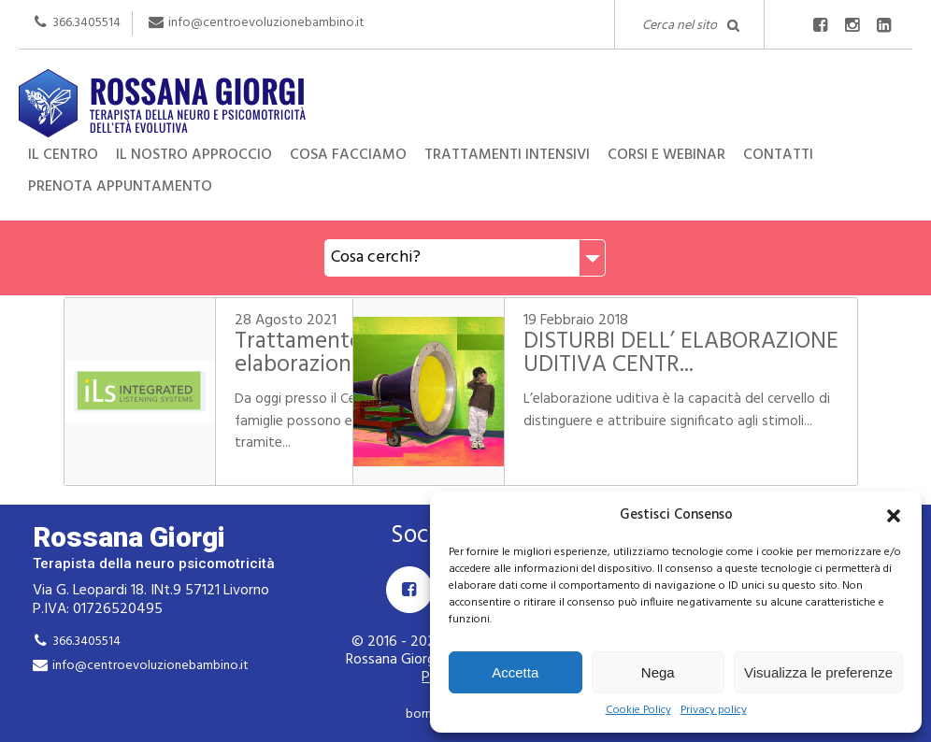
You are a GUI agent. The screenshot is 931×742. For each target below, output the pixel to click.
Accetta (515, 672)
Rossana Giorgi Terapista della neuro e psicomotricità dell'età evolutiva (465, 101)
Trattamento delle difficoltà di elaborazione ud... (289, 365)
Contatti (778, 155)
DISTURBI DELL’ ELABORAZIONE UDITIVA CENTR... (687, 365)
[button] (893, 516)
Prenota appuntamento (120, 187)
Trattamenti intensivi (507, 155)
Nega (658, 672)
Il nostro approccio (194, 155)
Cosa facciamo (348, 155)
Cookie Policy (638, 711)
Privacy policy (713, 711)
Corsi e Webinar (666, 155)
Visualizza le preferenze (818, 672)
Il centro (63, 155)
